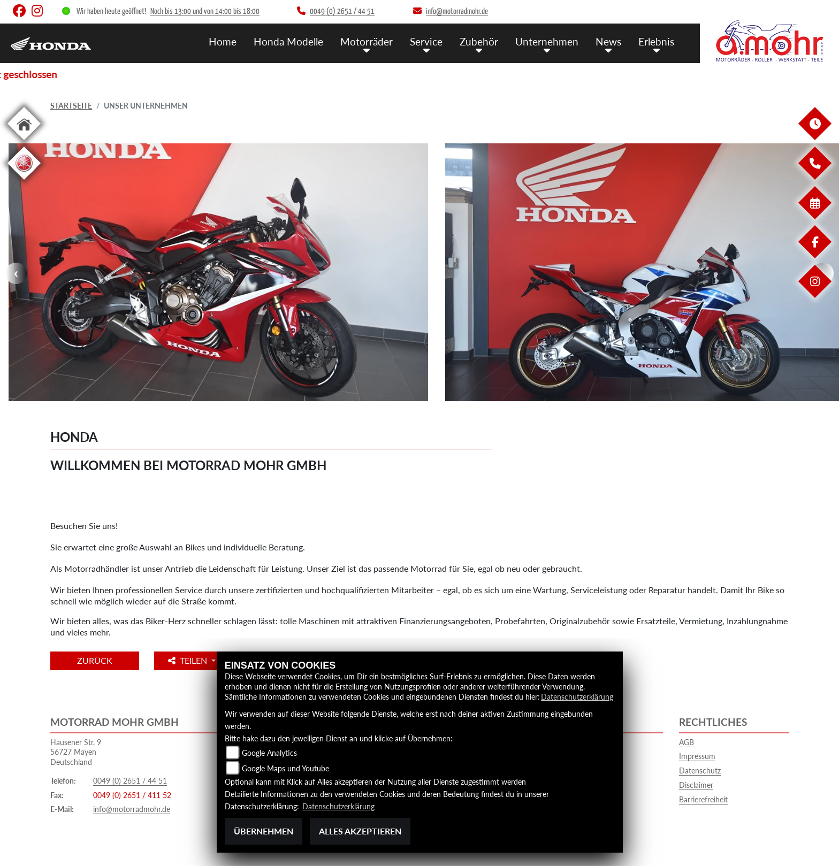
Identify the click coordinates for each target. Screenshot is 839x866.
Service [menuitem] (426, 41)
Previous (16, 273)
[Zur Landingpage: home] (24, 142)
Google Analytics (269, 752)
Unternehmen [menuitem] (546, 41)
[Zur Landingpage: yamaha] (24, 182)
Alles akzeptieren (360, 831)
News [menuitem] (608, 41)
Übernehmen (263, 831)
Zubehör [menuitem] (479, 41)
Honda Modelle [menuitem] (288, 41)
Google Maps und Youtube (285, 768)
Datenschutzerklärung (577, 696)
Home (223, 41)
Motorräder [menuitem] (366, 41)
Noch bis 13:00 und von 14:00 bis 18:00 (205, 11)
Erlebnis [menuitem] (656, 41)
